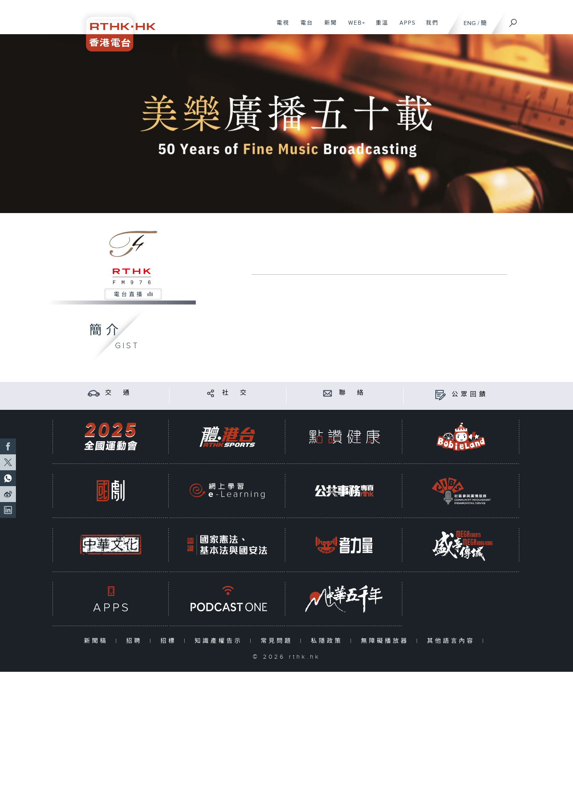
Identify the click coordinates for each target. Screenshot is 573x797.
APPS (405, 27)
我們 (429, 27)
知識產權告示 (220, 641)
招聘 (136, 641)
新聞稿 (97, 641)
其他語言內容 (452, 641)
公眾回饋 (470, 394)
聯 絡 (352, 393)
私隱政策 (328, 641)
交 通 (118, 393)
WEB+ (354, 27)
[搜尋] (513, 20)
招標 (170, 641)
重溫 (379, 27)
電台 (303, 27)
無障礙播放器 (386, 641)
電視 (280, 27)
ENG (470, 23)
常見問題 (278, 641)
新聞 (327, 27)
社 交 (235, 393)
